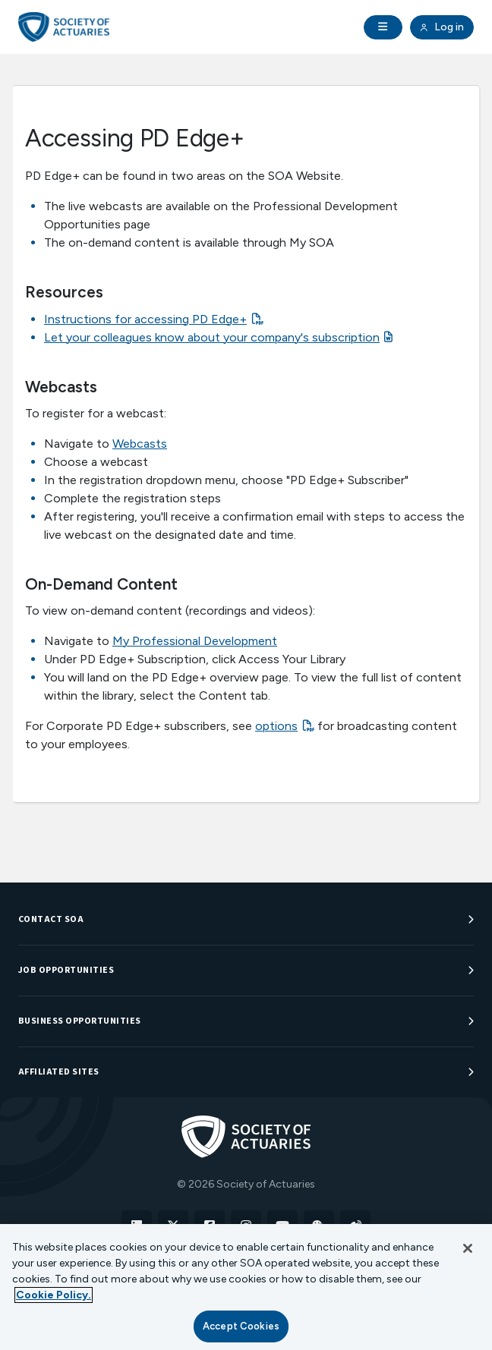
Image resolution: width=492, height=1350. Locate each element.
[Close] (467, 1248)
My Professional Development (194, 641)
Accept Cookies (241, 1326)
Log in (442, 27)
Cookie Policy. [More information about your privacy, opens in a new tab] (53, 1295)
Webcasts (139, 443)
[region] (246, 1287)
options (276, 726)
